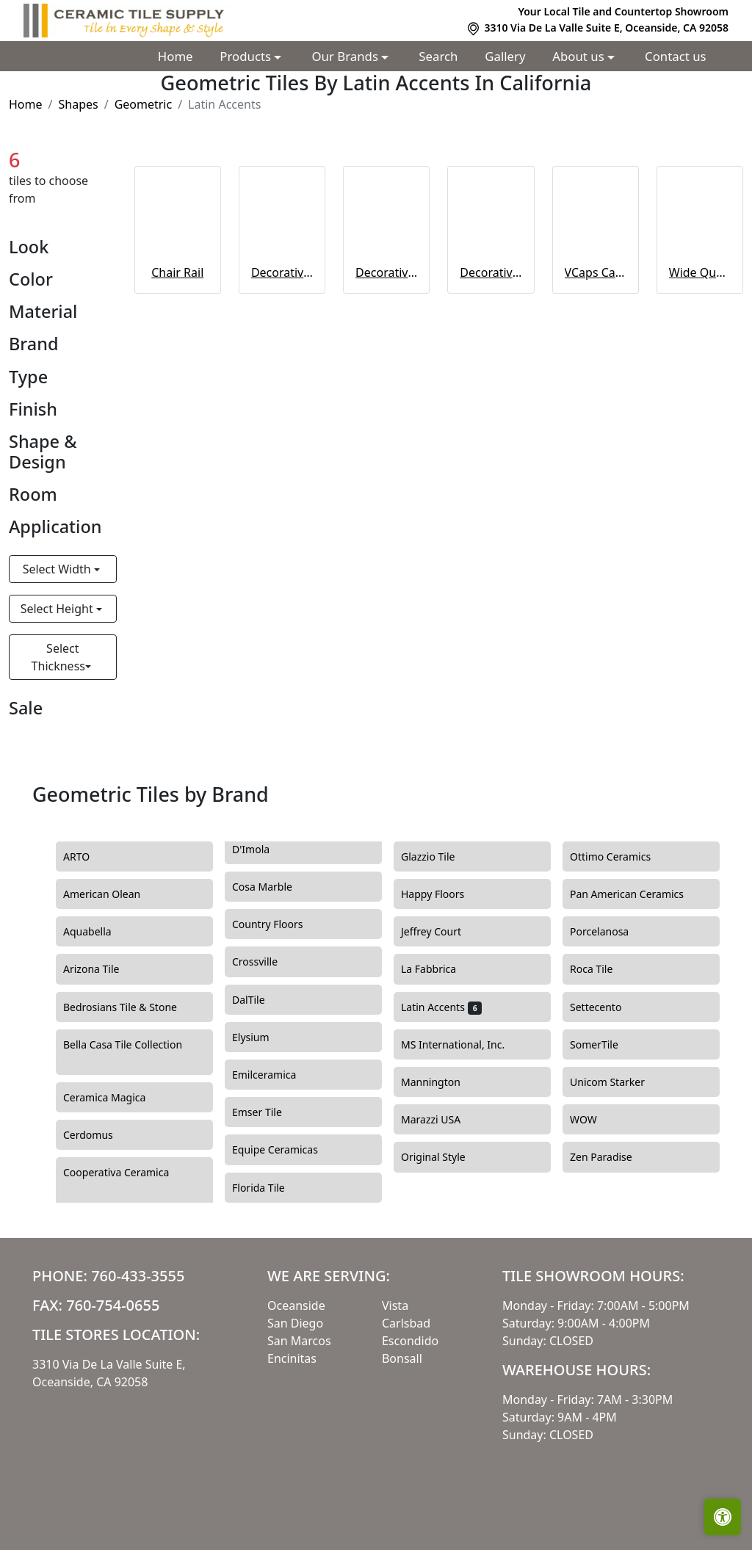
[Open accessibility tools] (722, 1517)
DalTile (261, 1000)
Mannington (441, 1082)
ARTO (87, 857)
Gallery (505, 56)
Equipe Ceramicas (286, 1149)
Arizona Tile (102, 969)
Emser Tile (267, 1112)
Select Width (58, 569)
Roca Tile (600, 969)
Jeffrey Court (442, 931)
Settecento (606, 1007)
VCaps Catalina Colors (595, 272)
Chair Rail (177, 272)
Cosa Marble (273, 887)
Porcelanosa (610, 931)
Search (438, 56)
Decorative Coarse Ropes (282, 272)
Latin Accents (441, 1007)
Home (175, 56)
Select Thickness (58, 657)
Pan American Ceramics (635, 894)
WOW (594, 1119)
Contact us (675, 56)
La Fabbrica (437, 969)
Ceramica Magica (115, 1097)
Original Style (444, 1157)
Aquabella (96, 931)
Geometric (144, 104)
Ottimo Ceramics (621, 857)
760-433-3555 (137, 1276)
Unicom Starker (616, 1082)
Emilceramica (273, 1075)
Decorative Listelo (490, 272)
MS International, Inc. (464, 1044)
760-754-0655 (112, 1305)
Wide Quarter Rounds (700, 272)
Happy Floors (441, 894)
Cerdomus (98, 1135)
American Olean (112, 894)
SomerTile (605, 1044)
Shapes (78, 104)
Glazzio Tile (441, 857)
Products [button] (247, 56)
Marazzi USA (441, 1119)
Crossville (268, 962)
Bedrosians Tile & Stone (131, 1007)
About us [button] (579, 56)
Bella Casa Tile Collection (122, 1052)
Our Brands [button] (347, 56)
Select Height (58, 609)
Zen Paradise (612, 1157)
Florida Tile (269, 1188)
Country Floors (280, 924)
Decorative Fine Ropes (386, 272)
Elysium (261, 1037)
